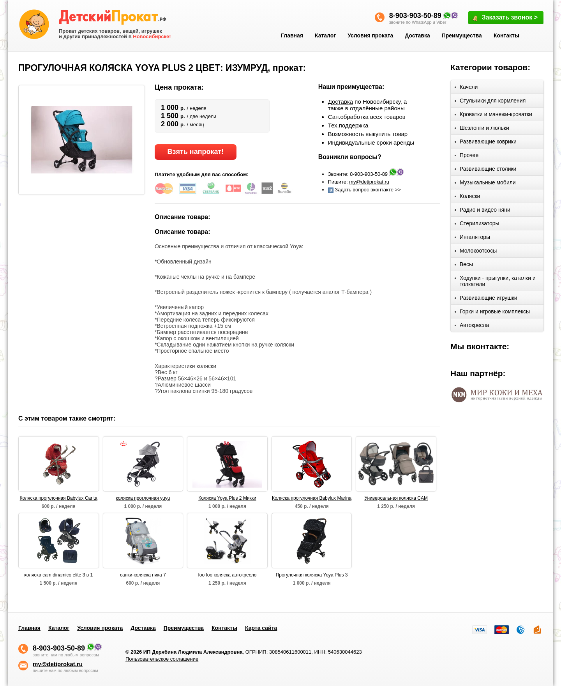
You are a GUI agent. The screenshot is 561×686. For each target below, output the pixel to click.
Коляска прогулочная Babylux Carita (58, 498)
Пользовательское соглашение (161, 659)
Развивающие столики (485, 170)
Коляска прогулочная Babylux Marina (311, 498)
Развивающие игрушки (486, 299)
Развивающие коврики (486, 142)
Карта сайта (261, 628)
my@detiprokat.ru (369, 182)
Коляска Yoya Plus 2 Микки (227, 498)
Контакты (506, 35)
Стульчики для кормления (490, 101)
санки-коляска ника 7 (143, 575)
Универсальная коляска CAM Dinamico (396, 498)
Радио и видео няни (482, 211)
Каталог (325, 35)
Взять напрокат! (195, 152)
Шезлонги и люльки (482, 129)
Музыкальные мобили (485, 183)
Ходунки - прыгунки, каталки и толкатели (495, 281)
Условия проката (370, 35)
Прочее (466, 156)
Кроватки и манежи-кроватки (493, 115)
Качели (466, 88)
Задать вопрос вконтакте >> (367, 190)
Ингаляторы (472, 238)
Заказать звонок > (504, 18)
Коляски (467, 197)
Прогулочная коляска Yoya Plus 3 (312, 575)
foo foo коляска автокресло (227, 575)
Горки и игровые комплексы (492, 312)
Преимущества (462, 35)
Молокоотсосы (476, 252)
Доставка (417, 35)
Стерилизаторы (477, 224)
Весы (464, 265)
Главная (292, 35)
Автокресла (472, 326)
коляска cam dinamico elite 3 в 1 (58, 575)
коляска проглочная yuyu (143, 498)
